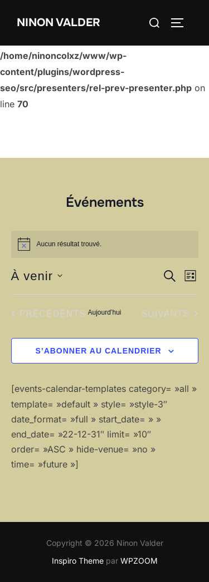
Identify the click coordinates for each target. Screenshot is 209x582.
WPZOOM (139, 560)
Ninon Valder (58, 22)
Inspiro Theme (78, 560)
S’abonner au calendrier (98, 350)
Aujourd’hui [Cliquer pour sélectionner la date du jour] (104, 312)
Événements (105, 202)
